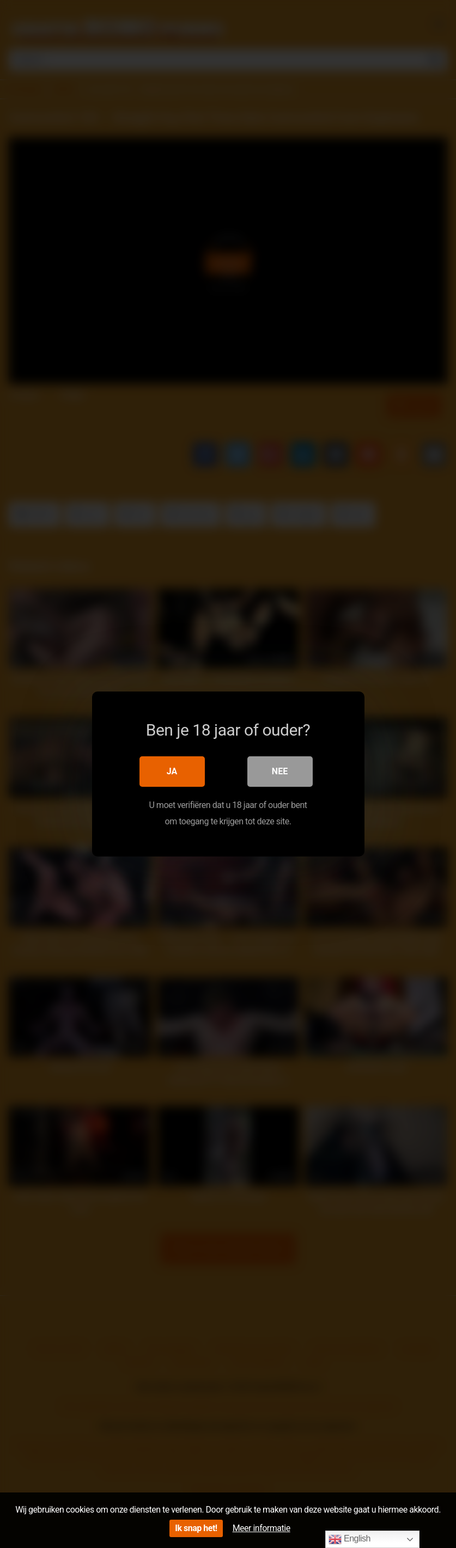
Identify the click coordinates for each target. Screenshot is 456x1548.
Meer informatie (261, 1528)
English (349, 1539)
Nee (280, 771)
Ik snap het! (196, 1528)
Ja (172, 771)
